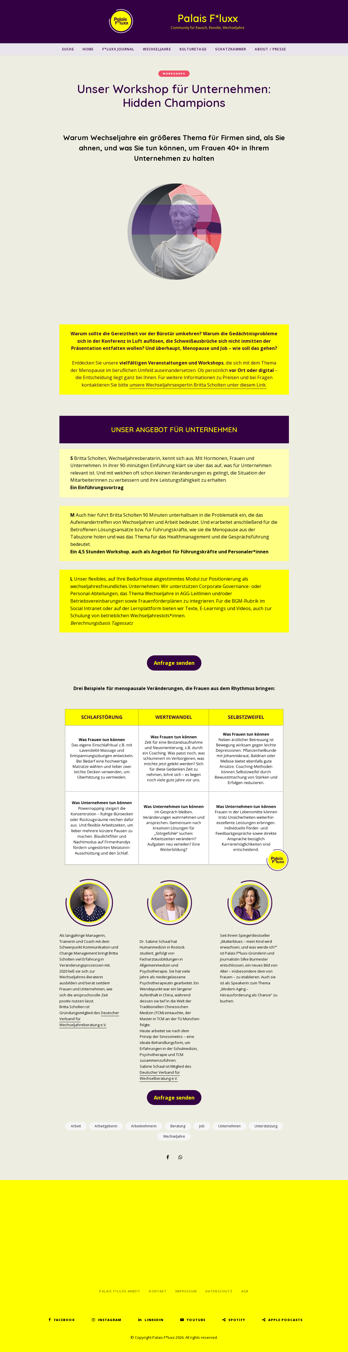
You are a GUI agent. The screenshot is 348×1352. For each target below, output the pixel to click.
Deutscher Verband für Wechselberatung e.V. (160, 1075)
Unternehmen (229, 1126)
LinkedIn (154, 1320)
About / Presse (270, 49)
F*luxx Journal (118, 49)
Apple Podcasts (285, 1320)
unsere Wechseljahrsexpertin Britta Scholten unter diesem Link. (198, 385)
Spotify (236, 1320)
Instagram (110, 1320)
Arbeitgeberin (106, 1126)
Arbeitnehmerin (144, 1126)
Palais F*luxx (208, 18)
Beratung (177, 1126)
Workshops (174, 73)
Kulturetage (193, 49)
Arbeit (76, 1126)
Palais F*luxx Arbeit (119, 1291)
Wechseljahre (157, 49)
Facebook (64, 1320)
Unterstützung (265, 1126)
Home (88, 49)
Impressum (186, 1291)
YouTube (195, 1320)
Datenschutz (219, 1291)
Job (202, 1126)
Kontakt (158, 1291)
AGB (244, 1291)
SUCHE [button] (68, 49)
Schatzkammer (230, 49)
